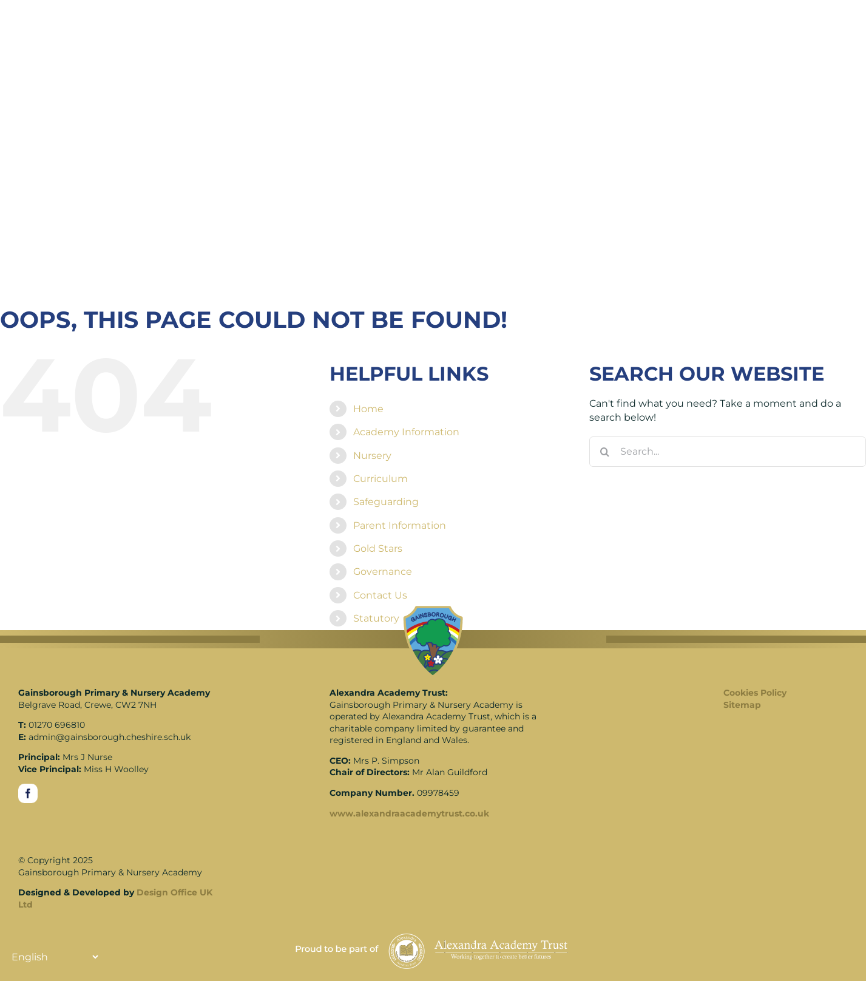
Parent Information (399, 525)
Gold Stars (377, 548)
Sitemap (742, 704)
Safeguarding (386, 501)
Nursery (372, 455)
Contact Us (380, 595)
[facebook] (28, 793)
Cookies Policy (755, 692)
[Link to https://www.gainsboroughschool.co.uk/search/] (708, 25)
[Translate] (804, 25)
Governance (382, 571)
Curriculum (380, 478)
